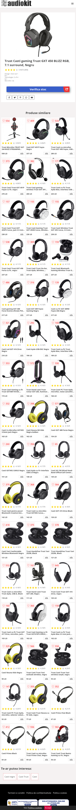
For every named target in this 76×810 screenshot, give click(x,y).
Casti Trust (24, 776)
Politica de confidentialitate (38, 793)
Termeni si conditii (16, 793)
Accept (48, 807)
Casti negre (10, 776)
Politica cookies (60, 793)
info (21, 153)
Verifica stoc (49, 89)
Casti (34, 776)
